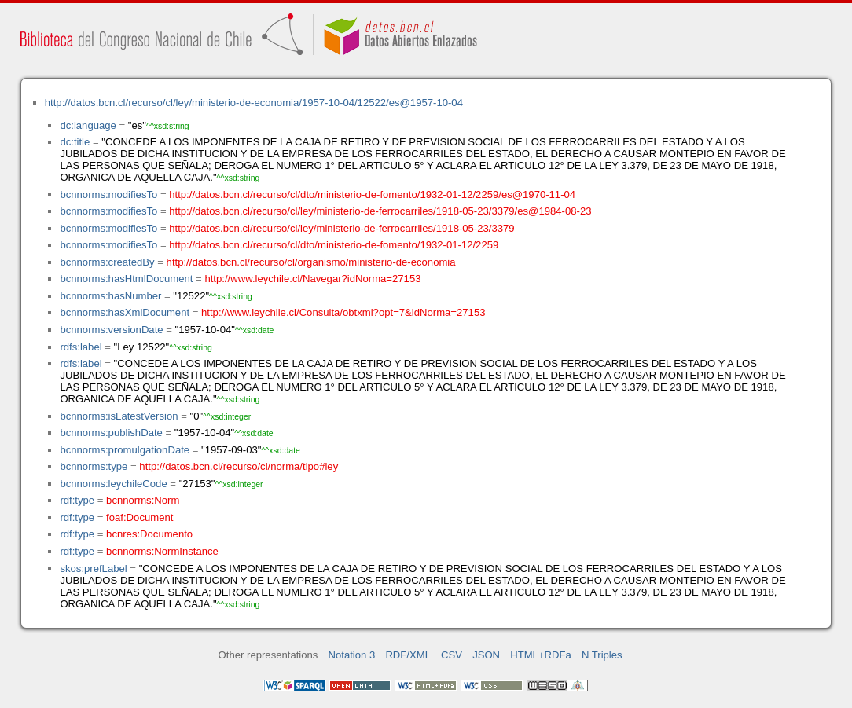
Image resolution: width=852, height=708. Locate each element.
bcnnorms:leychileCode (113, 484)
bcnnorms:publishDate (111, 432)
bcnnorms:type (93, 466)
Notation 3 (352, 655)
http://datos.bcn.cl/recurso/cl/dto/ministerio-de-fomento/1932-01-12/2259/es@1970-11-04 (372, 194)
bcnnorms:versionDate (111, 330)
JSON (486, 655)
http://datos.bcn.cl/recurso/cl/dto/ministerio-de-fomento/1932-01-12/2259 (333, 245)
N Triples (602, 655)
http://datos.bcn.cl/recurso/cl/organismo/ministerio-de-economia (311, 262)
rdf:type (77, 500)
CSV (451, 655)
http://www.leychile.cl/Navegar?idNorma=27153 (312, 278)
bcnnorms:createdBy (107, 262)
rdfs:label (80, 347)
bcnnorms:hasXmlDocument (124, 312)
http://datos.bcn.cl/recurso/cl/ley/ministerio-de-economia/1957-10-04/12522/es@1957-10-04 (254, 102)
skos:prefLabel (93, 568)
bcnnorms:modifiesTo (108, 194)
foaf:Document (139, 517)
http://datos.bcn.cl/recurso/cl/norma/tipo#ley (238, 466)
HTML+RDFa (540, 655)
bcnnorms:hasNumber (110, 296)
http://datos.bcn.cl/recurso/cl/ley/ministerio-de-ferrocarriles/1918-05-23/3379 (341, 228)
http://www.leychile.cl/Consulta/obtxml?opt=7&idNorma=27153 (343, 312)
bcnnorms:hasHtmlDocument (126, 278)
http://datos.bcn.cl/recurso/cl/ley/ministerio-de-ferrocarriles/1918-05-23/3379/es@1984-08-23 (380, 211)
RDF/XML (408, 655)
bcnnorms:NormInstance (162, 551)
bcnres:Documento (149, 534)
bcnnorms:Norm (142, 500)
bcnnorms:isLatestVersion (119, 416)
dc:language (88, 125)
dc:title (75, 142)
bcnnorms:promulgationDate (124, 450)
